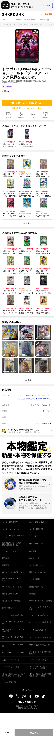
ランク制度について (37, 565)
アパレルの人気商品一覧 (38, 615)
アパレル (5, 20)
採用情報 (5, 558)
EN (30, 690)
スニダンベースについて (11, 529)
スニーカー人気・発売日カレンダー (40, 608)
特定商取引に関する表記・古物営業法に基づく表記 (13, 544)
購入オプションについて (38, 572)
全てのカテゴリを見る (38, 660)
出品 (7, 732)
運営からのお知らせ (10, 594)
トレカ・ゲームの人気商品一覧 (13, 622)
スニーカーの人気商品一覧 (12, 615)
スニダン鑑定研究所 (10, 522)
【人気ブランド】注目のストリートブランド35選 (40, 667)
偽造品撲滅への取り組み (38, 522)
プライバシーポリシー (10, 551)
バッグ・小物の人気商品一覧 (40, 622)
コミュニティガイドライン (12, 587)
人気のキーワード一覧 (10, 660)
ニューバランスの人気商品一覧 (13, 645)
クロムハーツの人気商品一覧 (13, 653)
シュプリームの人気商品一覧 (40, 637)
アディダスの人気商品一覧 (39, 645)
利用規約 (32, 594)
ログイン (38, 14)
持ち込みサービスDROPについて (13, 579)
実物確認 (46, 117)
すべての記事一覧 (9, 682)
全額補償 (21, 117)
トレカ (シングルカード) (41, 405)
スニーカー (16, 20)
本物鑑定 (8, 117)
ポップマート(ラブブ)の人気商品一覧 (40, 653)
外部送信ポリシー (36, 544)
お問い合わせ (7, 608)
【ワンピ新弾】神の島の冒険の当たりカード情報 (40, 675)
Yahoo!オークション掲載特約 (40, 601)
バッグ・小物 (43, 20)
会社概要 (32, 551)
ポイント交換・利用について (13, 572)
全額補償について (36, 587)
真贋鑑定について (9, 565)
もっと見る (27, 223)
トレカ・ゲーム (29, 20)
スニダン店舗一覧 (36, 529)
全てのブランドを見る (10, 667)
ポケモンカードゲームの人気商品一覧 (13, 630)
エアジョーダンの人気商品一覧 (13, 638)
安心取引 (33, 117)
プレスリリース (35, 536)
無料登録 (48, 14)
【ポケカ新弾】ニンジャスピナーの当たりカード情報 (13, 675)
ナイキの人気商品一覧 (38, 630)
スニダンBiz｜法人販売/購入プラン (13, 536)
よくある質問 (34, 579)
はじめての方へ (35, 558)
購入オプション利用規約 (11, 601)
